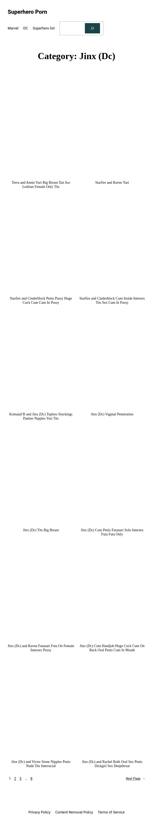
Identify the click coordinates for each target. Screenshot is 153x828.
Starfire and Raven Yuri (112, 183)
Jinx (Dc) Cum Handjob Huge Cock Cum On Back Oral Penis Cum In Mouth (112, 648)
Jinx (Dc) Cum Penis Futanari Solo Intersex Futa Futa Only (112, 532)
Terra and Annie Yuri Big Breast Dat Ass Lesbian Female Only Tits (41, 185)
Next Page (135, 778)
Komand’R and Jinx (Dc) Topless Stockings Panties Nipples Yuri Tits (41, 416)
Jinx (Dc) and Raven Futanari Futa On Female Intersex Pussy (41, 648)
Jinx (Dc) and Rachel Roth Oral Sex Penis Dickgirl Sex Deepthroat (112, 764)
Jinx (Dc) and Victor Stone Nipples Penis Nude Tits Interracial (41, 764)
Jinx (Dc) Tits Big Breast (41, 530)
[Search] (92, 28)
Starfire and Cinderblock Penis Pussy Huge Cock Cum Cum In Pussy (41, 300)
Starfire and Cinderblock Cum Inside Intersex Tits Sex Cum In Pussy (112, 300)
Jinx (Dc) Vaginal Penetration (112, 414)
